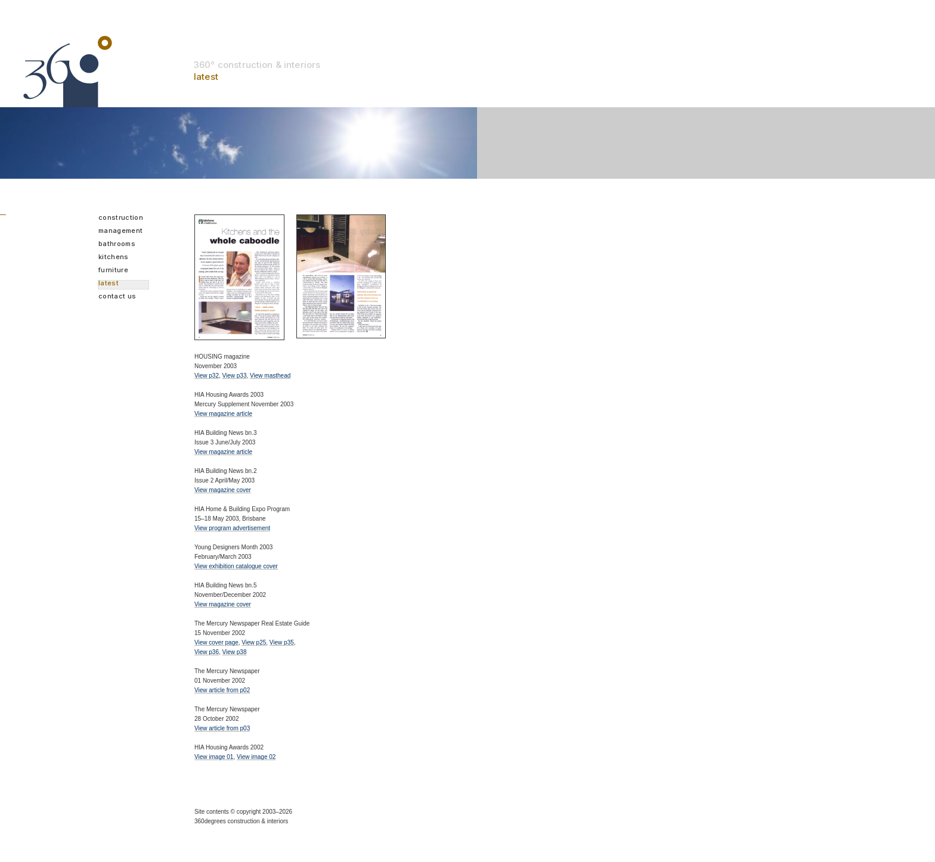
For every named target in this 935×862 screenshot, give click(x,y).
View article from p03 (222, 728)
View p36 (206, 652)
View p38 (234, 652)
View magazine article (223, 413)
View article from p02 (222, 690)
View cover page (216, 642)
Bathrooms (116, 244)
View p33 (234, 375)
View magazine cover (222, 490)
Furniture (113, 270)
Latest (108, 283)
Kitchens (113, 257)
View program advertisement (232, 528)
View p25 (254, 642)
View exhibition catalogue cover (236, 566)
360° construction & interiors (257, 64)
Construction (120, 218)
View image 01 (213, 757)
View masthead (270, 375)
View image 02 (256, 757)
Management (120, 231)
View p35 (282, 642)
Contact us (117, 296)
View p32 (206, 375)
